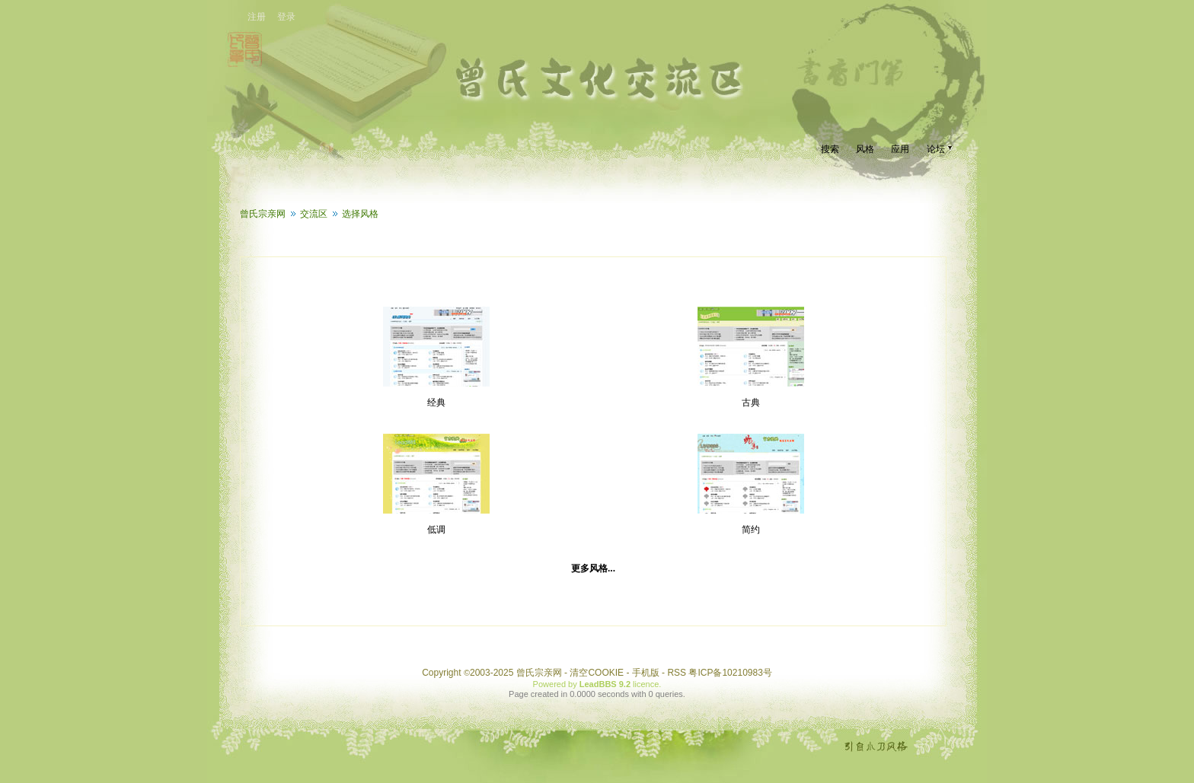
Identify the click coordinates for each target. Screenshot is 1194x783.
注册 (256, 16)
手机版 (645, 672)
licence (646, 684)
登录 (286, 16)
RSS (676, 672)
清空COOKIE (597, 672)
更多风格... (593, 568)
